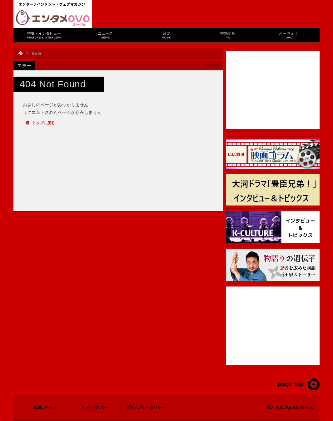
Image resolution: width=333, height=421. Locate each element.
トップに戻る (43, 123)
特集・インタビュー (44, 35)
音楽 (166, 35)
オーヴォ (289, 35)
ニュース (105, 35)
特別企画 (227, 35)
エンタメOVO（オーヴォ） (52, 18)
